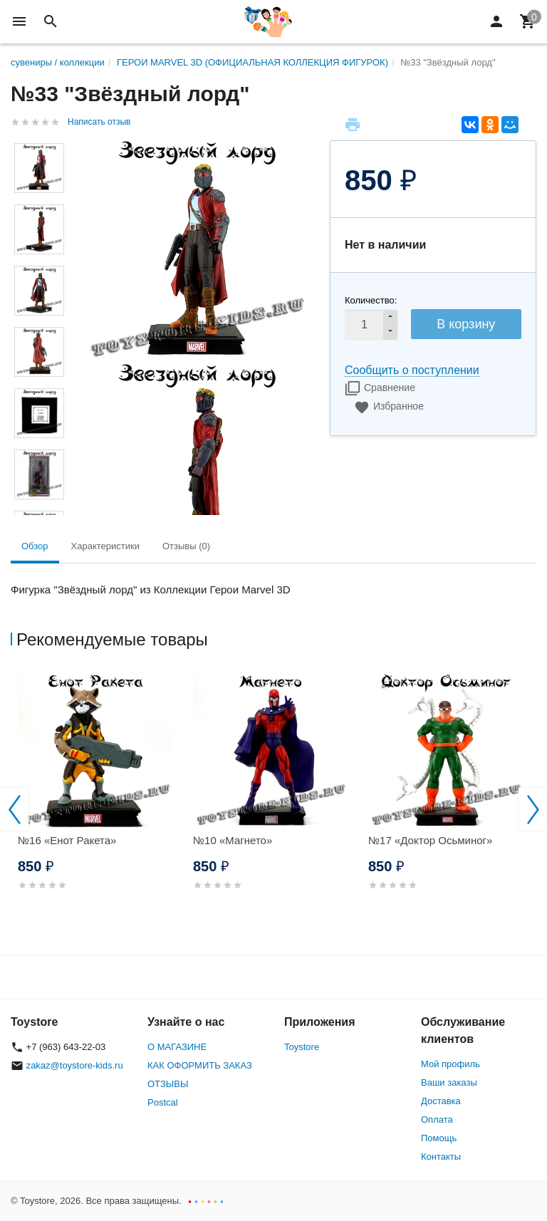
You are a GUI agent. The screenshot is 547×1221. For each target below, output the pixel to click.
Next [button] (533, 809)
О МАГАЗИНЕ (177, 1046)
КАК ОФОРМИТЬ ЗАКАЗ (199, 1065)
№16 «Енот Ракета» (67, 840)
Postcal (162, 1102)
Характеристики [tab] (105, 546)
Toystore (301, 1046)
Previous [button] (14, 809)
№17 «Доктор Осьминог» (430, 840)
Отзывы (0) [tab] (186, 546)
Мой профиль (450, 1064)
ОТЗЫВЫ (167, 1084)
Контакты (441, 1156)
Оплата (437, 1119)
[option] (98, 798)
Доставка (441, 1101)
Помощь (439, 1138)
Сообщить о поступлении (412, 370)
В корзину (466, 324)
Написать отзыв (99, 122)
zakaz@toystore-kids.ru (74, 1065)
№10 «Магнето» (232, 840)
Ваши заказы (449, 1082)
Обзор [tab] (34, 546)
